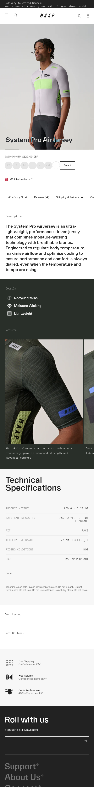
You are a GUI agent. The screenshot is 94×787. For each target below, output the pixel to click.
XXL (48, 169)
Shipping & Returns (69, 202)
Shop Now (46, 8)
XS (8, 169)
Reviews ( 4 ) (41, 201)
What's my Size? (17, 201)
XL (40, 169)
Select (67, 169)
